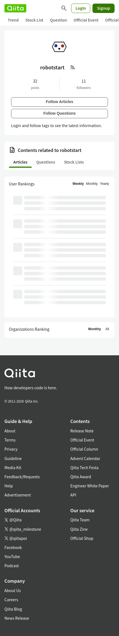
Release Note (82, 430)
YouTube (12, 556)
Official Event (86, 20)
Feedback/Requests (22, 476)
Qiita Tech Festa (84, 467)
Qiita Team (80, 519)
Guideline (13, 458)
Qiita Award (80, 476)
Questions (45, 162)
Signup (103, 8)
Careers (11, 599)
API (73, 495)
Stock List (34, 20)
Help (8, 485)
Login (81, 8)
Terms (9, 440)
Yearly (104, 184)
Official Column (84, 449)
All (107, 329)
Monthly (92, 184)
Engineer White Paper (89, 485)
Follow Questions (59, 113)
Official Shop (81, 538)
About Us (12, 590)
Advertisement (17, 495)
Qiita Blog (13, 609)
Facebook (13, 547)
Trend (13, 20)
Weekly (78, 184)
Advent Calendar (85, 458)
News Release (16, 618)
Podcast (11, 565)
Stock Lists (74, 162)
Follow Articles (59, 101)
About (9, 430)
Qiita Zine (79, 529)
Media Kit (12, 467)
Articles (20, 162)
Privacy (10, 449)
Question (58, 20)
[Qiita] (15, 8)
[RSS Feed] (73, 67)
